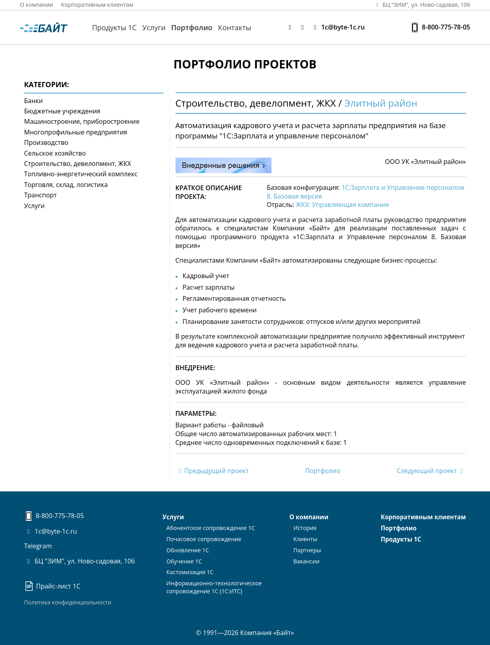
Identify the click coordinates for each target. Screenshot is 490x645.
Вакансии (306, 559)
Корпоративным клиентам (97, 4)
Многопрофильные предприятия (75, 132)
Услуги (154, 27)
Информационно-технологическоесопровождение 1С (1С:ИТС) (214, 584)
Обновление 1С (188, 549)
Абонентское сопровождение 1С (211, 527)
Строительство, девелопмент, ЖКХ (77, 163)
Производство (46, 142)
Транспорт (40, 195)
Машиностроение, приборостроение (82, 121)
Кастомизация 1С (190, 570)
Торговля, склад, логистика (66, 184)
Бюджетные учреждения (62, 111)
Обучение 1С (184, 559)
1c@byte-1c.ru (337, 27)
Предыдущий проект (212, 470)
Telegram (38, 546)
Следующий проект (431, 470)
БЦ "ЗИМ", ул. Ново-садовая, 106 (79, 561)
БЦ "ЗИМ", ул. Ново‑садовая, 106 (421, 4)
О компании (36, 4)
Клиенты (305, 538)
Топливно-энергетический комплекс (81, 174)
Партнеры (307, 549)
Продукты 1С (114, 27)
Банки (33, 100)
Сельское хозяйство (55, 153)
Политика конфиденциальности (67, 602)
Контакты (234, 27)
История (304, 527)
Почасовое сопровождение (204, 538)
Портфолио (192, 27)
